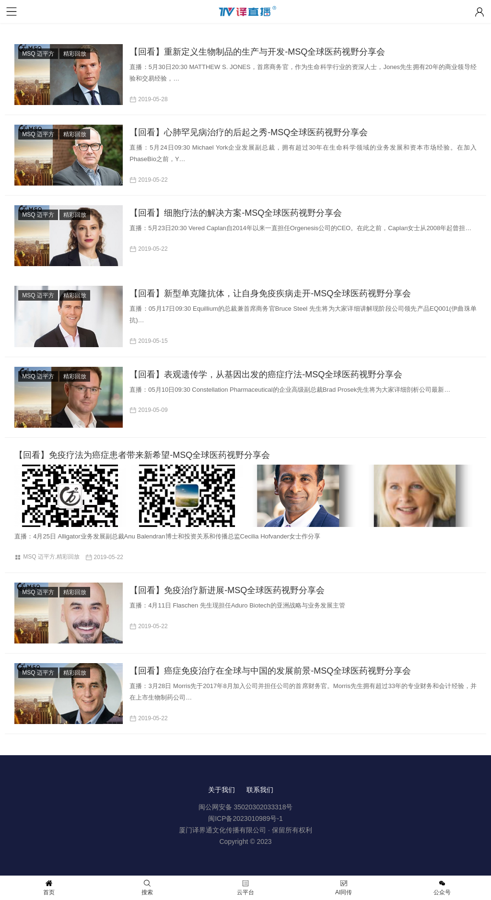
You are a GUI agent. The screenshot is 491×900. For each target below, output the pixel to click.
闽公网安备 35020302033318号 (246, 807)
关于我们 (221, 790)
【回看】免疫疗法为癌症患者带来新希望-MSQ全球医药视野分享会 (142, 455)
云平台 (245, 888)
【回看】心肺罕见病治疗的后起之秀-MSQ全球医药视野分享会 (248, 132)
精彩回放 (74, 53)
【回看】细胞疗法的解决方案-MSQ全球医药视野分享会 (235, 213)
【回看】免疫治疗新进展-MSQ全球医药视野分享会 (227, 590)
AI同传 (343, 888)
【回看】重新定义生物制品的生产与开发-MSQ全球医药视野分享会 (257, 52)
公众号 (442, 888)
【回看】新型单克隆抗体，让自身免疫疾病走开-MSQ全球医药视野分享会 (270, 293)
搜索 (147, 888)
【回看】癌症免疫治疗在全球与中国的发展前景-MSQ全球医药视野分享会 (270, 671)
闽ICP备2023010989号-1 (245, 818)
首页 (49, 888)
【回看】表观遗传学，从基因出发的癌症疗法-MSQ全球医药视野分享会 (265, 374)
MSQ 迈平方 (38, 53)
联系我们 (259, 790)
